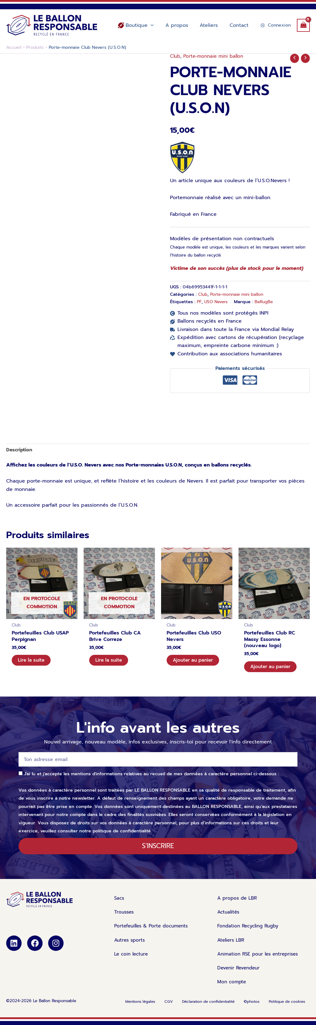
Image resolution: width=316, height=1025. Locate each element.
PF (199, 301)
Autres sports (130, 944)
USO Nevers (217, 301)
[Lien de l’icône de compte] (275, 25)
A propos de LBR (238, 902)
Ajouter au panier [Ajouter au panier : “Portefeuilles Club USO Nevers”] (195, 662)
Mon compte (232, 987)
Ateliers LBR (231, 944)
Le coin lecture (132, 959)
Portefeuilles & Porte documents (157, 930)
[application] (157, 25)
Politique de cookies (287, 1007)
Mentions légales (140, 1007)
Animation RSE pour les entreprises (260, 959)
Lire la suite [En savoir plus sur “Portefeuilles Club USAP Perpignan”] (32, 662)
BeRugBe (266, 301)
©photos (252, 1007)
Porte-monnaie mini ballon (216, 56)
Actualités (229, 916)
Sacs (123, 902)
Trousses (128, 916)
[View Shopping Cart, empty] (303, 25)
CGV (168, 1007)
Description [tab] (20, 450)
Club (175, 56)
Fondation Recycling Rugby (250, 930)
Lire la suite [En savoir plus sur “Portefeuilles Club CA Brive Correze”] (110, 662)
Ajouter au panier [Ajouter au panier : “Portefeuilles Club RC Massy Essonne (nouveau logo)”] (272, 669)
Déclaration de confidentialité (208, 1007)
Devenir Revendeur (240, 973)
